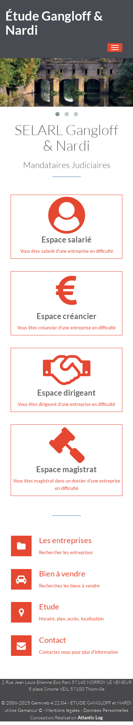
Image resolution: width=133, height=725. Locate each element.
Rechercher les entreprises (66, 552)
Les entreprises (65, 540)
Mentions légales (63, 710)
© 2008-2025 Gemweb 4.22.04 (34, 703)
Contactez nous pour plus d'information (78, 652)
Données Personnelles (105, 710)
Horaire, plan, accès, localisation (71, 618)
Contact (52, 640)
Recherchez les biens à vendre (69, 586)
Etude (49, 606)
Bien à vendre (62, 573)
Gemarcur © (30, 710)
